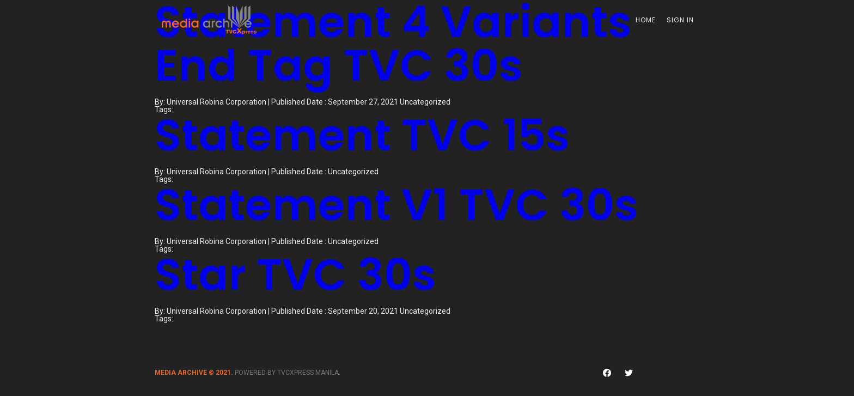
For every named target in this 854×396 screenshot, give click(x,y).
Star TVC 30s (295, 274)
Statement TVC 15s (362, 135)
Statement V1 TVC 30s (396, 204)
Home (646, 20)
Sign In (680, 20)
